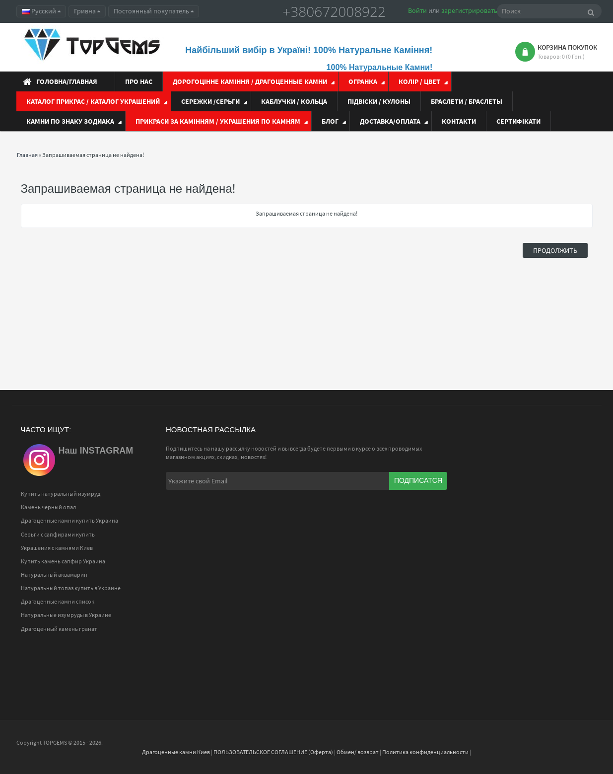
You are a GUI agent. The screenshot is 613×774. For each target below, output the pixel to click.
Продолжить (555, 250)
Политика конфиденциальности (425, 752)
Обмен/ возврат (358, 752)
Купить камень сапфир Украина (63, 561)
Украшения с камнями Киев (57, 547)
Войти (417, 10)
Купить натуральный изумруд (60, 493)
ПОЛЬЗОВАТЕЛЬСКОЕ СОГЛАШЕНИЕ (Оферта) (273, 752)
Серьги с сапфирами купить (58, 534)
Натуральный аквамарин (54, 574)
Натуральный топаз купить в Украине (71, 588)
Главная (27, 154)
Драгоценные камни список (57, 601)
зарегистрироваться (472, 10)
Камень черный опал (48, 507)
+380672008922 (334, 11)
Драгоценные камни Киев (176, 752)
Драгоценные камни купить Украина (69, 520)
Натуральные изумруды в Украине (66, 615)
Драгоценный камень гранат (59, 628)
